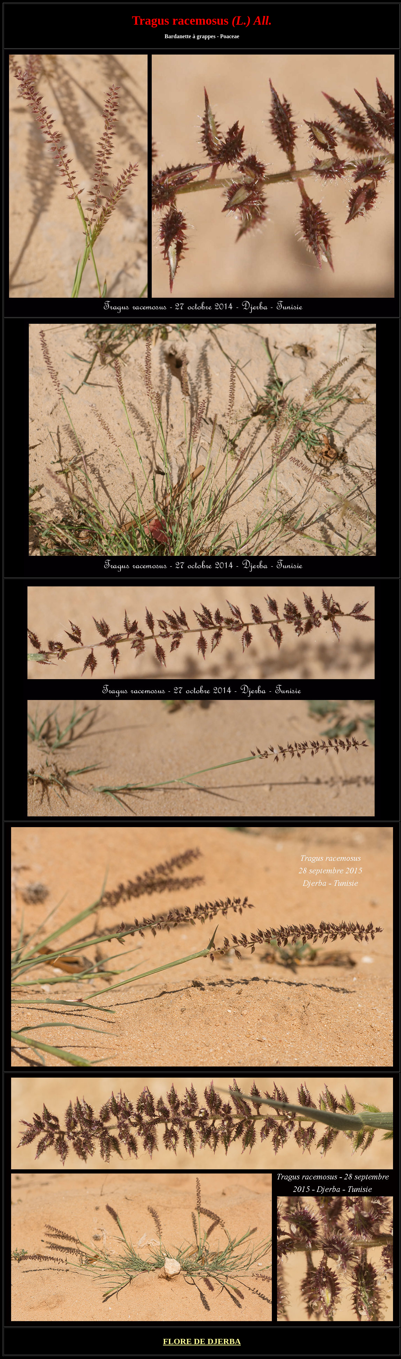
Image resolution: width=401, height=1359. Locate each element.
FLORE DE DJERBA (202, 1341)
